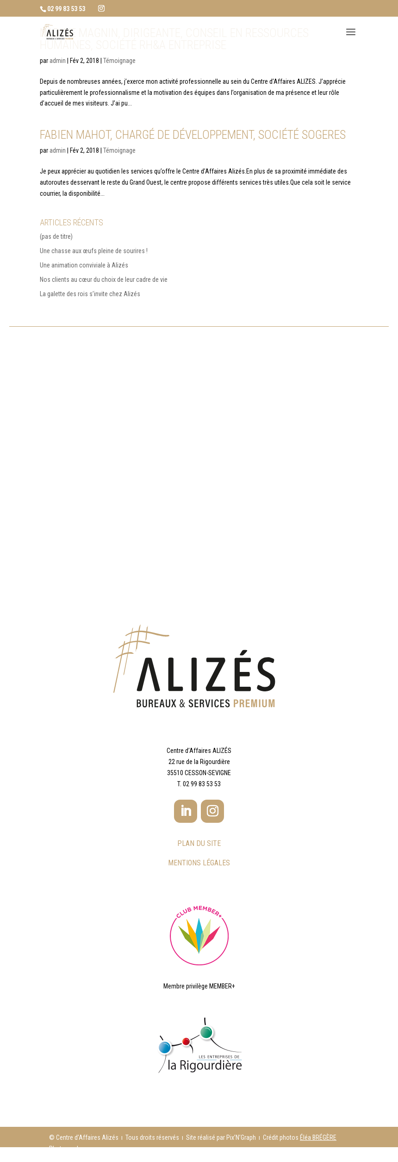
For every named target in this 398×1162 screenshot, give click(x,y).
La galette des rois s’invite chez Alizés (90, 294)
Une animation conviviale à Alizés (84, 265)
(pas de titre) (56, 236)
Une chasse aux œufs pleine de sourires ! (94, 251)
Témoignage (119, 60)
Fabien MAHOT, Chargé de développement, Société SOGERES (193, 135)
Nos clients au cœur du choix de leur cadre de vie (104, 279)
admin (58, 60)
